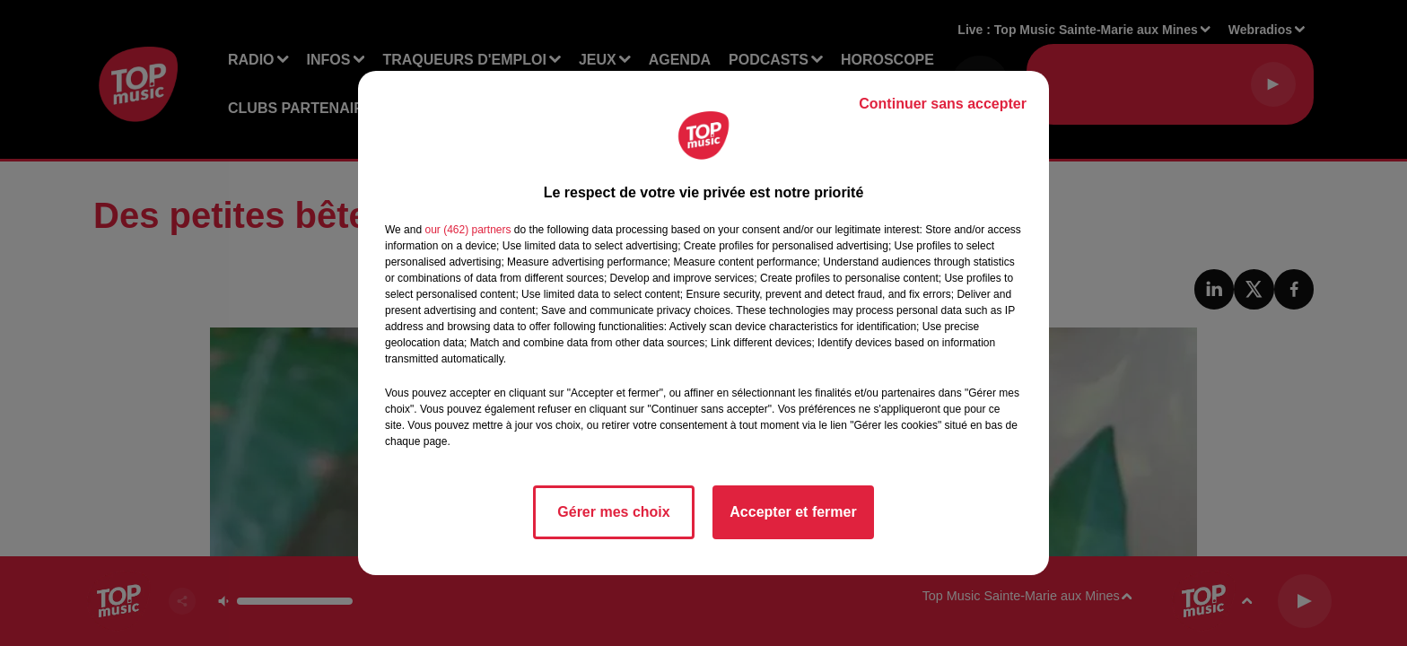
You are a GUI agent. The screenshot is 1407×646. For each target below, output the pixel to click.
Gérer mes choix (613, 511)
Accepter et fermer (793, 511)
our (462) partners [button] (467, 229)
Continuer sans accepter (943, 103)
